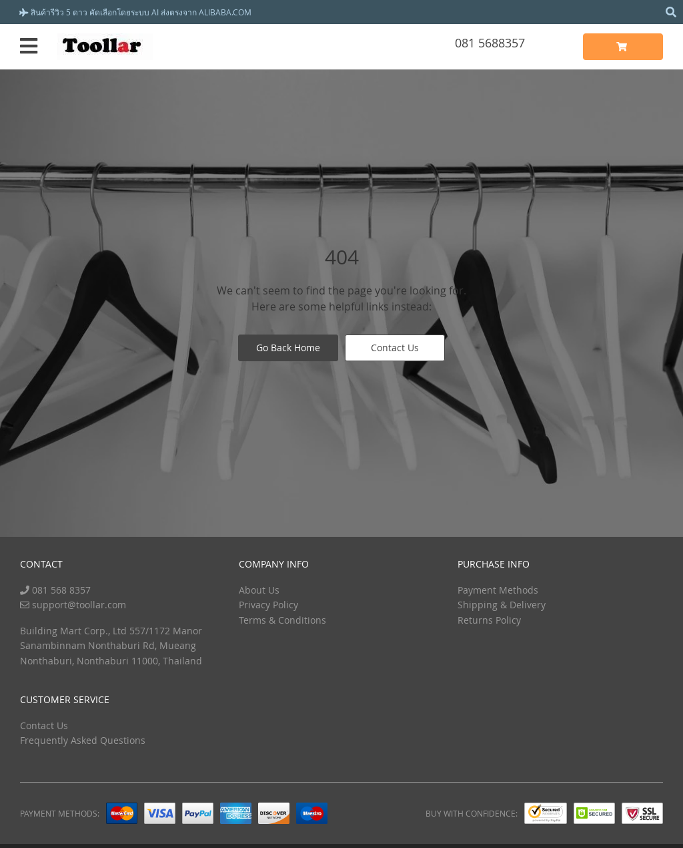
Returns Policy (489, 620)
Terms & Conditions (282, 620)
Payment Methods (498, 590)
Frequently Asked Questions (82, 740)
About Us (259, 590)
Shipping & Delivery (502, 604)
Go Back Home (288, 347)
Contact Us (395, 347)
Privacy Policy (268, 604)
